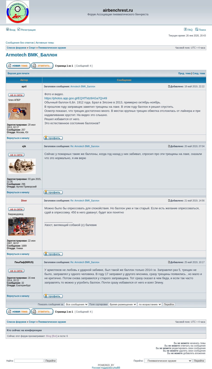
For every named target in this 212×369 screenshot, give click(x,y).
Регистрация (26, 29)
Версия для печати (18, 73)
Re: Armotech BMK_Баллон (85, 146)
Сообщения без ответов (20, 42)
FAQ (188, 29)
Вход (10, 29)
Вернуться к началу (18, 138)
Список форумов (16, 48)
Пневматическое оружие (52, 48)
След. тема (199, 73)
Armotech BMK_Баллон (31, 54)
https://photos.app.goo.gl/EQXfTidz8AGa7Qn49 (75, 98)
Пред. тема (184, 73)
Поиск (200, 29)
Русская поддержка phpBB (106, 367)
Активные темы (45, 42)
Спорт (32, 48)
